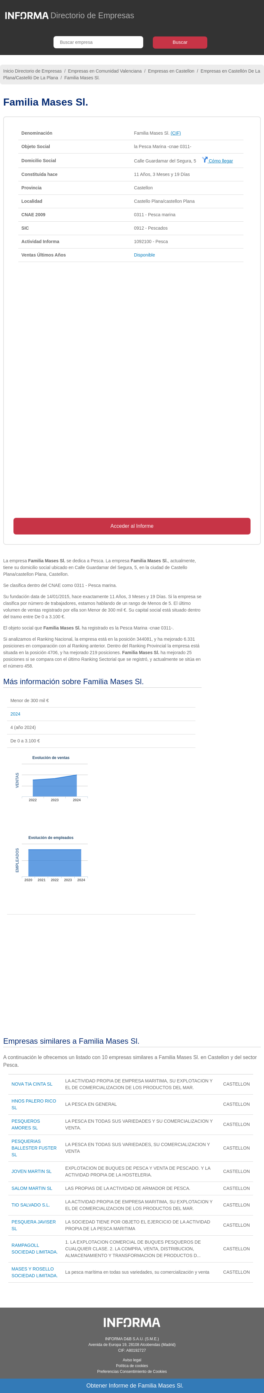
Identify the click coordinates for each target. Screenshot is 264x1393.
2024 (15, 713)
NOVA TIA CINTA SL (32, 1084)
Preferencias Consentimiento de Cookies (132, 1371)
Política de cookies (132, 1366)
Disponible (144, 254)
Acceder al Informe (132, 526)
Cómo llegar (217, 160)
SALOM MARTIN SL (32, 1188)
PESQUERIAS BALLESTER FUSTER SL (34, 1148)
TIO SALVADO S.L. (31, 1204)
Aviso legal (132, 1360)
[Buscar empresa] (98, 42)
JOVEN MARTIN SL (32, 1171)
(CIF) (176, 133)
